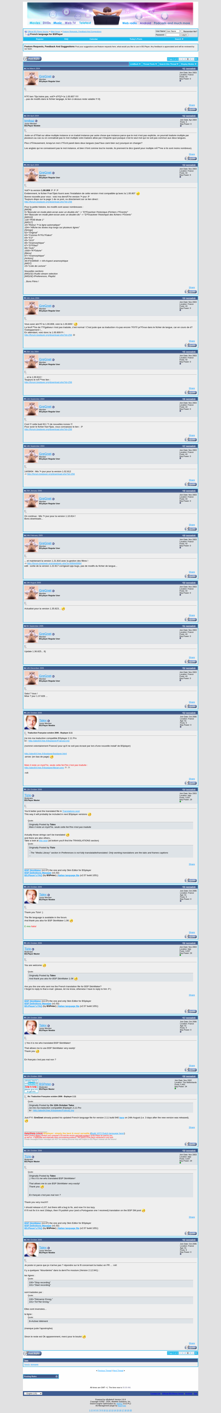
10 (104, 1410)
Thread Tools (149, 64)
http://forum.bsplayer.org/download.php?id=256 (48, 201)
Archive (188, 1393)
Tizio (27, 795)
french (27, 1364)
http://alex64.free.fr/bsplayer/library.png (44, 767)
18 (125, 1410)
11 (107, 1410)
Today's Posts (136, 39)
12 (110, 1410)
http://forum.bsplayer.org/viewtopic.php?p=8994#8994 (54, 563)
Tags (26, 1360)
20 (131, 1410)
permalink (190, 68)
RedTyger (122, 1406)
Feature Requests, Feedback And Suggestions (81, 31)
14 (115, 1410)
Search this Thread (167, 64)
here (121, 1117)
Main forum (55, 31)
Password (160, 35)
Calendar (94, 39)
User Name (160, 31)
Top (195, 1393)
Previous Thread (105, 1371)
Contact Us (155, 1393)
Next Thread (118, 1371)
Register (39, 39)
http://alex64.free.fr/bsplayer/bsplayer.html (45, 753)
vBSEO (119, 1404)
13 (112, 1410)
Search (179, 39)
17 (123, 1410)
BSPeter (45, 1084)
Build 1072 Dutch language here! (107, 1133)
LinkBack (134, 64)
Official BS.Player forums (38, 31)
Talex (43, 720)
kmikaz (29, 120)
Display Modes (187, 64)
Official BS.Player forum (173, 1393)
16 (120, 1410)
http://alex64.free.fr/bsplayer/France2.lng (48, 740)
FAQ (66, 39)
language (34, 1364)
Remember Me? (189, 31)
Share (192, 105)
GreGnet (45, 76)
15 (118, 1410)
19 (128, 1410)
